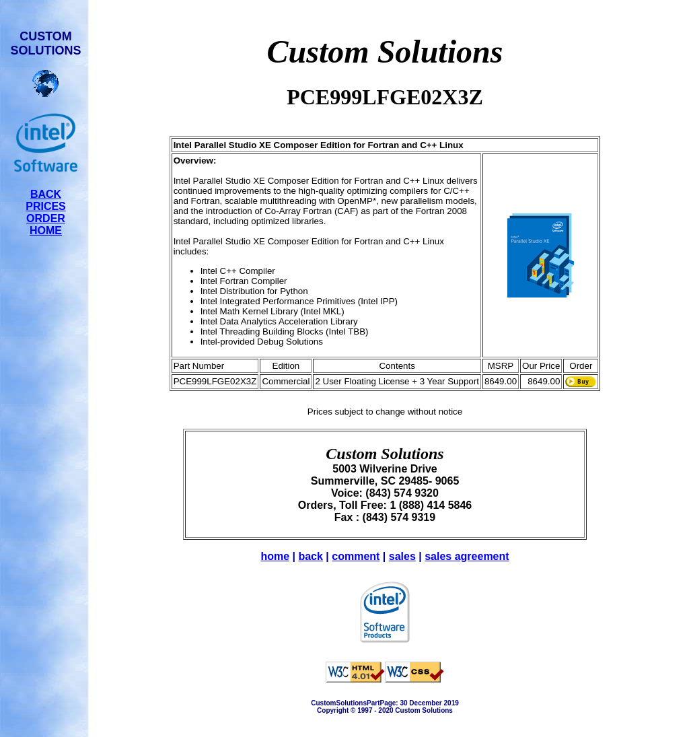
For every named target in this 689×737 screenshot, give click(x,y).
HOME (46, 230)
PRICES (46, 206)
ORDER (45, 218)
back (310, 556)
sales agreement (467, 556)
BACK (45, 194)
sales (402, 556)
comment (355, 556)
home (274, 556)
